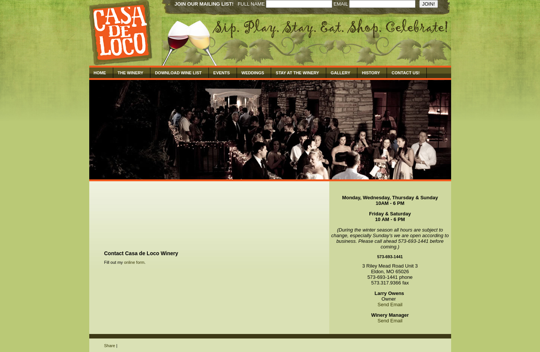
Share (109, 345)
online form (134, 262)
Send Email (390, 304)
